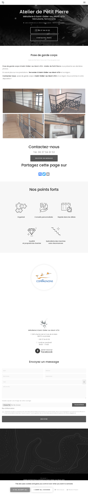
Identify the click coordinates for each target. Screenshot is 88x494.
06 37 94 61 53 (44, 30)
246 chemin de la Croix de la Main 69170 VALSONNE (45, 23)
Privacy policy (72, 490)
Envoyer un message (44, 158)
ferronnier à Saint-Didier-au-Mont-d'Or (45, 72)
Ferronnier (44, 60)
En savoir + (44, 478)
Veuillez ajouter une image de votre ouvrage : (17, 401)
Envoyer (44, 419)
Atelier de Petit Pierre (34, 60)
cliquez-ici (72, 413)
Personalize (59, 490)
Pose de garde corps (54, 60)
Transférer (79, 405)
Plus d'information (8, 408)
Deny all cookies (42, 490)
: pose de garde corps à (30, 76)
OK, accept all (20, 490)
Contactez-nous (44, 38)
